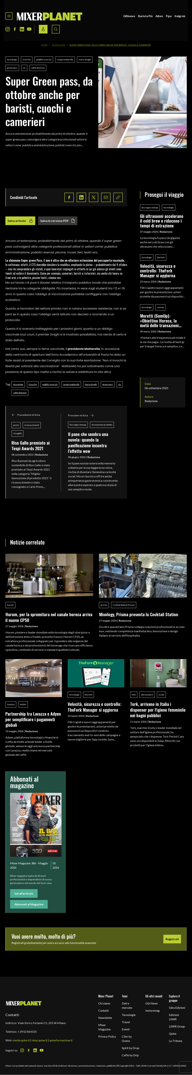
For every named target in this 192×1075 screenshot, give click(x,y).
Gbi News (151, 1003)
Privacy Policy (107, 1036)
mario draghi (85, 59)
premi (16, 425)
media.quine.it (21, 1040)
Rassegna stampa (78, 424)
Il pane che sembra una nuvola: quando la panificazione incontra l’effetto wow (88, 442)
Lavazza (11, 704)
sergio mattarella (65, 59)
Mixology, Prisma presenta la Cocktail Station (138, 614)
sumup (160, 307)
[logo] (49, 16)
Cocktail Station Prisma (124, 605)
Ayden (23, 704)
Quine (172, 1033)
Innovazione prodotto (102, 424)
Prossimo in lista (81, 415)
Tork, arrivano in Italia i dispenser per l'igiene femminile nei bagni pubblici (158, 709)
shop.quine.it (39, 1040)
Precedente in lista (26, 415)
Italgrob (180, 16)
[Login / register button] (43, 29)
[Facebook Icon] (15, 29)
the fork (161, 257)
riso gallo (17, 433)
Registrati (172, 939)
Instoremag (152, 1010)
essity (161, 694)
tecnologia (12, 59)
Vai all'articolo (23, 893)
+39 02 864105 (27, 1031)
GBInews (129, 16)
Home (44, 45)
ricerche (26, 59)
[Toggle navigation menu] (9, 16)
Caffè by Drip (130, 1055)
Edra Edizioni (177, 1007)
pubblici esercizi (43, 59)
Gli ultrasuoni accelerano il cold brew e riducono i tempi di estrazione (161, 221)
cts (24, 67)
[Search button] (56, 29)
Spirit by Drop (130, 1048)
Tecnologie (58, 45)
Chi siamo (104, 1003)
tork (134, 694)
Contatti (103, 1010)
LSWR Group (177, 1026)
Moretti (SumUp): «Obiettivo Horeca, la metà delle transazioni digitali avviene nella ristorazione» (159, 320)
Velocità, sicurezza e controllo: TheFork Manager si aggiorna (157, 270)
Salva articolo (20, 221)
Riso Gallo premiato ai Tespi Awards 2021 (31, 445)
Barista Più (145, 16)
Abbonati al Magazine (28, 904)
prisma (104, 605)
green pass (12, 67)
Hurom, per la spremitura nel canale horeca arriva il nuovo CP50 (48, 617)
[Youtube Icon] (29, 29)
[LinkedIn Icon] (22, 29)
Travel (126, 1022)
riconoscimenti (31, 425)
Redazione (41, 454)
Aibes (159, 16)
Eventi (126, 1029)
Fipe (169, 16)
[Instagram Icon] (7, 29)
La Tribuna (175, 1040)
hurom (10, 605)
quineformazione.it (61, 1040)
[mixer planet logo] (23, 1003)
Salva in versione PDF (57, 221)
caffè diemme (38, 67)
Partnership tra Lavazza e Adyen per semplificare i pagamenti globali (33, 719)
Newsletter (105, 1017)
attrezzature (147, 694)
